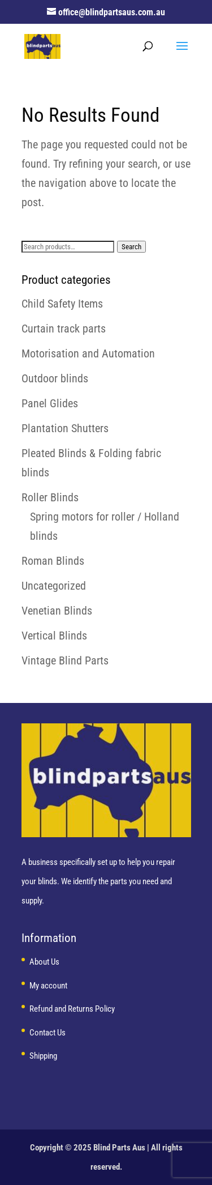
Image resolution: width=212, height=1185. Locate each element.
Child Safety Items (62, 303)
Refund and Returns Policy (72, 1009)
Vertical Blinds (54, 635)
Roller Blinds (50, 497)
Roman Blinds (52, 561)
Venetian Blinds (56, 610)
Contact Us (47, 1033)
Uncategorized (53, 585)
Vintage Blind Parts (65, 660)
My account (48, 986)
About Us (44, 962)
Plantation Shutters (65, 428)
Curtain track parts (63, 328)
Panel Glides (49, 403)
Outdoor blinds (54, 378)
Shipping (43, 1056)
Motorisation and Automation (88, 353)
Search (131, 246)
